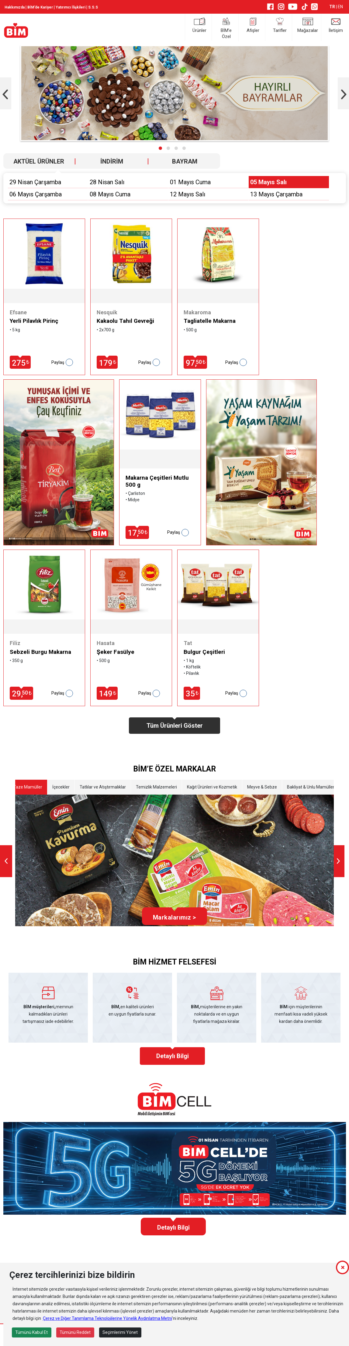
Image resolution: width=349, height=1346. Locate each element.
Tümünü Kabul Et (31, 1332)
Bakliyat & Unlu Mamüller (310, 787)
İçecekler (61, 787)
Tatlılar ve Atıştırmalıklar (103, 787)
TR (332, 6)
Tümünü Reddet (75, 1332)
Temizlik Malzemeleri (156, 787)
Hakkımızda (15, 7)
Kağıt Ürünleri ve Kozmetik (212, 787)
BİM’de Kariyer (40, 7)
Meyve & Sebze (262, 787)
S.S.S (93, 7)
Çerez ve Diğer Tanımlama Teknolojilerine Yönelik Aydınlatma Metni (107, 1318)
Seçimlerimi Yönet (120, 1332)
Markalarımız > (174, 917)
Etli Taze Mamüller (24, 787)
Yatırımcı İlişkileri (70, 7)
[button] (160, 148)
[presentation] (6, 861)
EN (340, 6)
